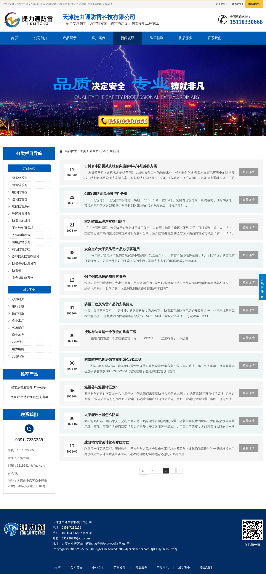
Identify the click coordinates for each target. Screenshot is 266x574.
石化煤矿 (18, 342)
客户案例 (99, 38)
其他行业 (18, 356)
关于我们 (221, 4)
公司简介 (41, 38)
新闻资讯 (128, 38)
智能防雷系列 (21, 206)
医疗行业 (18, 313)
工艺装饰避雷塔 (22, 228)
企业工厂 (18, 320)
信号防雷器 (19, 199)
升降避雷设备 (21, 213)
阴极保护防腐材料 (24, 263)
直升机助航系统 (22, 277)
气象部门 (18, 327)
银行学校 (18, 306)
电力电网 (18, 349)
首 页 (15, 38)
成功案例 (29, 289)
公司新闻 (113, 151)
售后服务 (185, 38)
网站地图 (254, 4)
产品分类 (29, 168)
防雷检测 (156, 38)
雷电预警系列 (21, 242)
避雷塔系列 (19, 185)
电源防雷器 (19, 192)
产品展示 (70, 38)
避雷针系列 (19, 178)
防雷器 (16, 270)
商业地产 (18, 334)
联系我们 (237, 4)
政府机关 (18, 299)
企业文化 (98, 567)
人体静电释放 (21, 235)
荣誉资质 (120, 567)
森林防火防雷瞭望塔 (25, 256)
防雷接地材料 (21, 220)
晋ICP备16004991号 (164, 549)
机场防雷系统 (21, 249)
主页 (83, 151)
